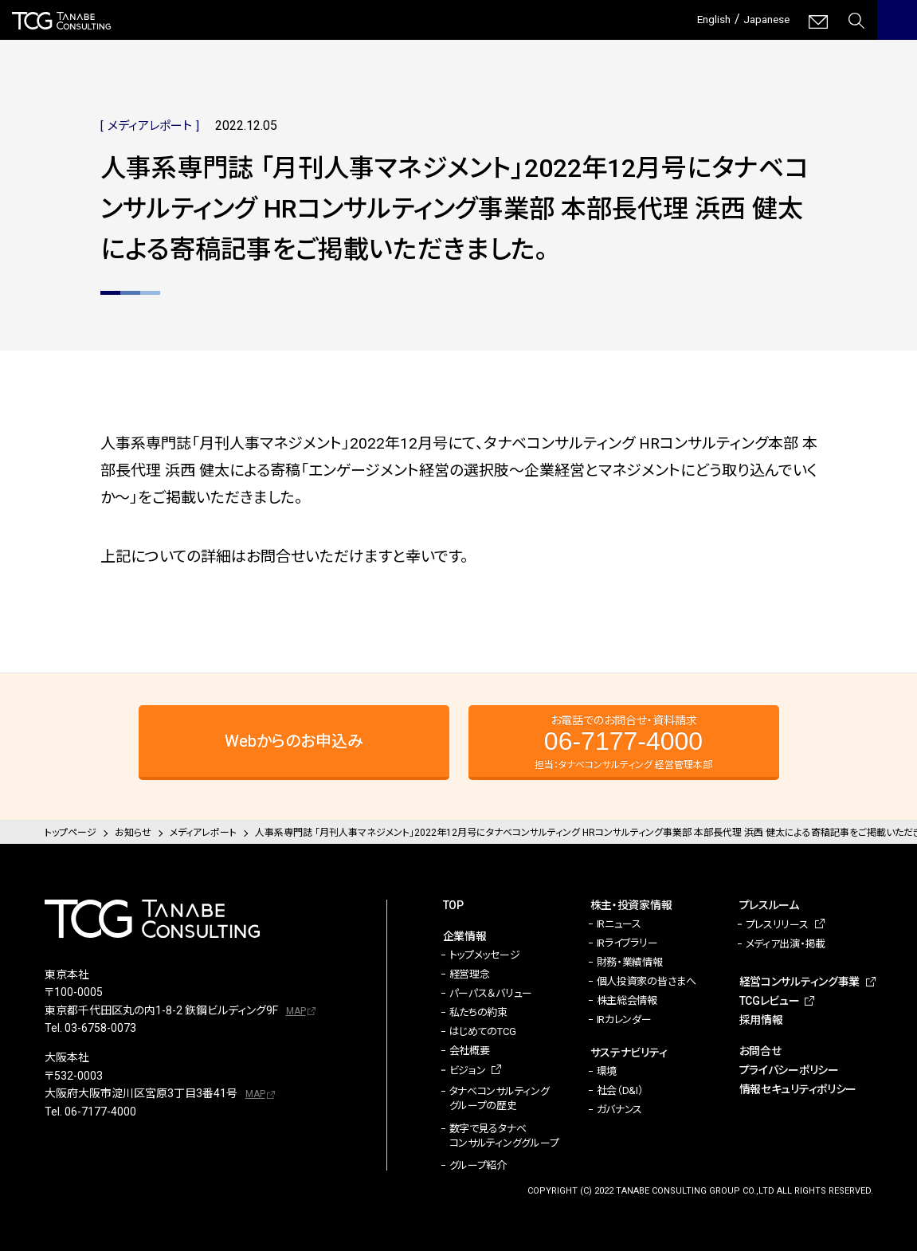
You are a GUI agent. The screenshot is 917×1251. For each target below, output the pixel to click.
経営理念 (469, 974)
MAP (296, 1011)
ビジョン (467, 1070)
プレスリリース (777, 925)
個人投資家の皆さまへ (646, 981)
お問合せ (760, 1051)
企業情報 (465, 936)
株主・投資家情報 (631, 905)
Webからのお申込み (294, 741)
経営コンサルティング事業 (799, 981)
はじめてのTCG (482, 1031)
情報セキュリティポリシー (798, 1089)
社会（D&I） (620, 1090)
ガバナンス (620, 1110)
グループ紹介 (478, 1165)
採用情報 (761, 1020)
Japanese (762, 18)
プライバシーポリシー (789, 1070)
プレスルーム (769, 905)
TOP (453, 905)
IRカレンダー (624, 1020)
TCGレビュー (769, 1000)
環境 (607, 1071)
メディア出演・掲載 (786, 944)
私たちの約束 (478, 1012)
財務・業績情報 (630, 962)
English (701, 18)
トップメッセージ (484, 955)
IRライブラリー (627, 943)
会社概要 (469, 1051)
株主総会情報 (627, 1000)
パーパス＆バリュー (491, 993)
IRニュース (619, 924)
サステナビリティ (629, 1052)
